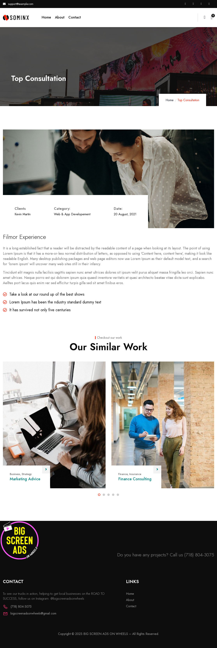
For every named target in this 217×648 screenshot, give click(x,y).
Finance (123, 474)
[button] (99, 495)
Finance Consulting (135, 479)
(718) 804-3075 (199, 554)
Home (170, 100)
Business (15, 474)
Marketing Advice (25, 479)
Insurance (135, 474)
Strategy (27, 474)
